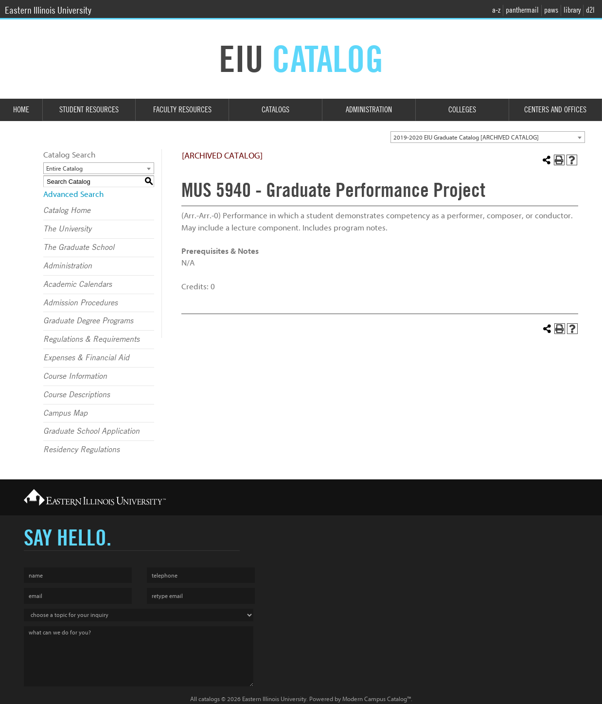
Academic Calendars (77, 284)
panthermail (522, 10)
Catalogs (275, 109)
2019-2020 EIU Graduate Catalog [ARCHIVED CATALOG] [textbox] (466, 137)
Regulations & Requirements (91, 339)
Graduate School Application (91, 431)
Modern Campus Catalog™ (376, 699)
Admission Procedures (80, 303)
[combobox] (487, 137)
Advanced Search (73, 194)
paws (551, 10)
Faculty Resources (182, 109)
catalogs (209, 699)
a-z (496, 10)
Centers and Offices (555, 109)
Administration (369, 109)
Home (21, 109)
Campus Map (65, 413)
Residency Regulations (81, 450)
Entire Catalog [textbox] (64, 168)
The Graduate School (78, 247)
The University (67, 229)
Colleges (462, 109)
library (572, 10)
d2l (590, 10)
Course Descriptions (76, 395)
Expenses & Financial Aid (86, 358)
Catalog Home (66, 210)
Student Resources (89, 109)
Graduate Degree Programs (88, 321)
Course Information (75, 376)
